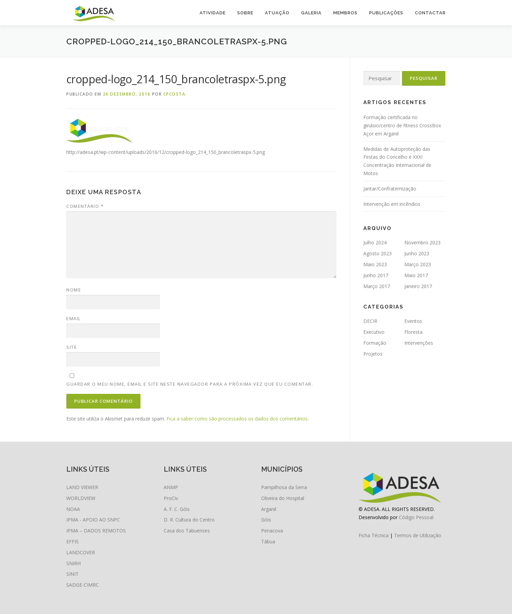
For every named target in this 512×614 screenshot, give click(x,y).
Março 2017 (376, 286)
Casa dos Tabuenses (187, 530)
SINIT (72, 574)
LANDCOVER (80, 552)
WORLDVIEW (80, 498)
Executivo (374, 332)
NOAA (73, 509)
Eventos (413, 321)
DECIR (370, 321)
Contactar (430, 12)
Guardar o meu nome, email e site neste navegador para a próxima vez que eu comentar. (189, 384)
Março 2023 (417, 264)
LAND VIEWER (82, 487)
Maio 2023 (375, 264)
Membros (345, 12)
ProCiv (171, 498)
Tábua (268, 541)
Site (71, 347)
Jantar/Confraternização (389, 188)
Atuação (277, 12)
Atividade (213, 12)
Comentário (85, 206)
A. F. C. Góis (177, 509)
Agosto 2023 (377, 253)
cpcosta (174, 94)
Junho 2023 (416, 253)
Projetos (372, 354)
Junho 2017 (375, 275)
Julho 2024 (375, 242)
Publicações (386, 12)
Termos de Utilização (417, 535)
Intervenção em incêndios (391, 204)
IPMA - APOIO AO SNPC (93, 519)
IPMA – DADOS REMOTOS (96, 530)
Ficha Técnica (374, 535)
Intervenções (418, 343)
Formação (374, 343)
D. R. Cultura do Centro (189, 519)
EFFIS (72, 541)
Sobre (245, 12)
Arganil (268, 509)
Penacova (272, 530)
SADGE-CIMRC (82, 585)
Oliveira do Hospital (282, 498)
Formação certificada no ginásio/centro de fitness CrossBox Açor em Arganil (402, 125)
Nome (73, 290)
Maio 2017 (416, 275)
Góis (266, 519)
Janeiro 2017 (418, 286)
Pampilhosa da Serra (284, 487)
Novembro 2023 (422, 242)
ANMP (171, 487)
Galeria (311, 12)
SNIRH (73, 563)
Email (73, 318)
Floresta (413, 332)
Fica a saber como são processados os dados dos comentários (237, 418)
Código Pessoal (416, 517)
